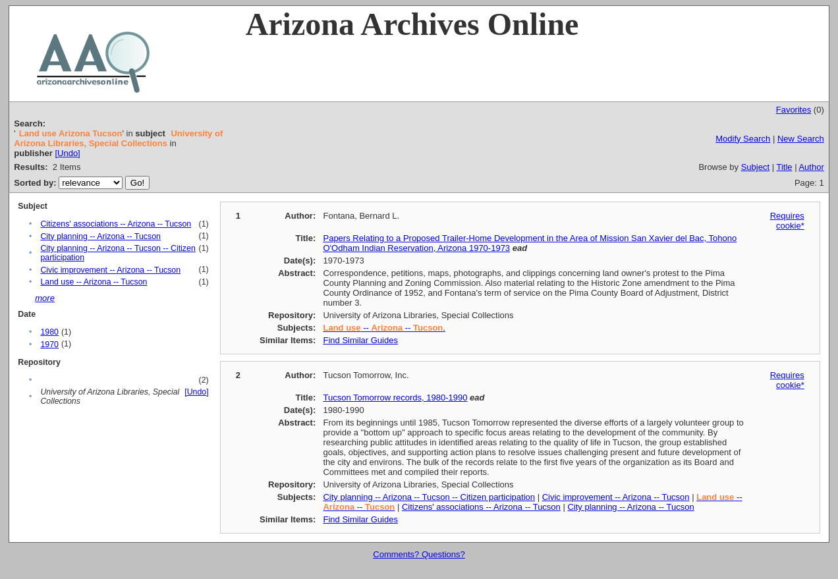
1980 (49, 332)
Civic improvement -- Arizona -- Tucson (110, 270)
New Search (800, 139)
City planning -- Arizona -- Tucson (100, 236)
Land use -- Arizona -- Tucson (93, 282)
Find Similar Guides (360, 340)
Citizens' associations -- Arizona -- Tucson (115, 224)
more (45, 298)
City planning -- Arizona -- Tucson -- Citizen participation (429, 497)
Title (784, 167)
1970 (49, 344)
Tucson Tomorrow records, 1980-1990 (395, 397)
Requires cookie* (787, 221)
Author (811, 167)
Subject (755, 167)
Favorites (793, 110)
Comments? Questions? (418, 554)
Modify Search (742, 139)
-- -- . (384, 328)
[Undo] (67, 153)
